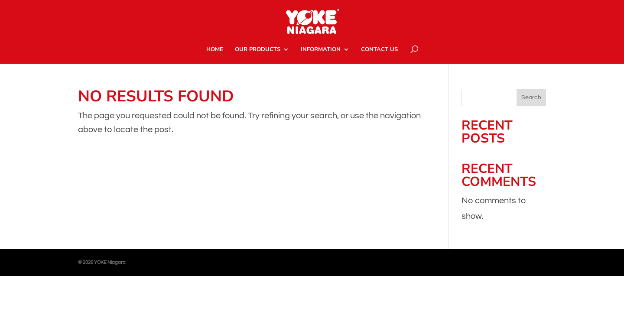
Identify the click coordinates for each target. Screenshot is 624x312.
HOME (214, 49)
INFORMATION (321, 49)
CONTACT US (379, 49)
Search (531, 97)
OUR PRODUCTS (257, 49)
